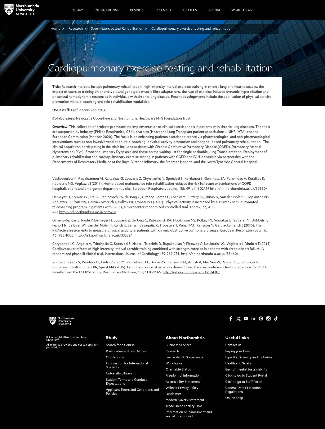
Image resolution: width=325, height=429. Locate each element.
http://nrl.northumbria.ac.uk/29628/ (87, 212)
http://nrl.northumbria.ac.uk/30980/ (238, 189)
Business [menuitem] (137, 10)
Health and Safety (238, 363)
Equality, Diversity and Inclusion (248, 357)
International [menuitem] (107, 10)
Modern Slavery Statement (185, 400)
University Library (119, 373)
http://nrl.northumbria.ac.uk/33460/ (209, 254)
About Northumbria (185, 338)
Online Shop (234, 398)
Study (111, 338)
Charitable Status (178, 369)
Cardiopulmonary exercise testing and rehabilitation (191, 29)
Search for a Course (120, 345)
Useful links (237, 338)
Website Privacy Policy (182, 388)
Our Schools (115, 357)
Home (55, 29)
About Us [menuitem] (189, 10)
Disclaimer (173, 394)
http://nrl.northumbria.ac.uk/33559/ (103, 235)
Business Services (178, 345)
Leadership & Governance (184, 357)
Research (75, 29)
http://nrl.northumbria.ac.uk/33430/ (191, 272)
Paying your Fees (237, 351)
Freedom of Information (183, 375)
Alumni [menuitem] (214, 10)
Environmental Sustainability (246, 369)
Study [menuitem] (78, 10)
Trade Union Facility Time (184, 406)
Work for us (174, 363)
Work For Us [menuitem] (242, 10)
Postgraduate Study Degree (126, 351)
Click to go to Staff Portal (243, 382)
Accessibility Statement (183, 382)
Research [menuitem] (163, 10)
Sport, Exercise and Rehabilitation (117, 29)
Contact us (233, 345)
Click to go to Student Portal (246, 375)
